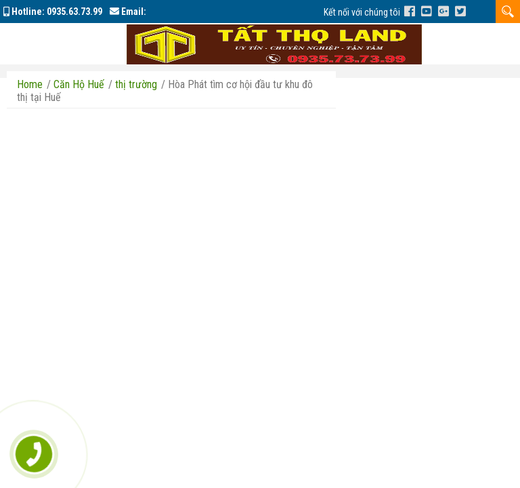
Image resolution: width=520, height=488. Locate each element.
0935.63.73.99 (74, 11)
